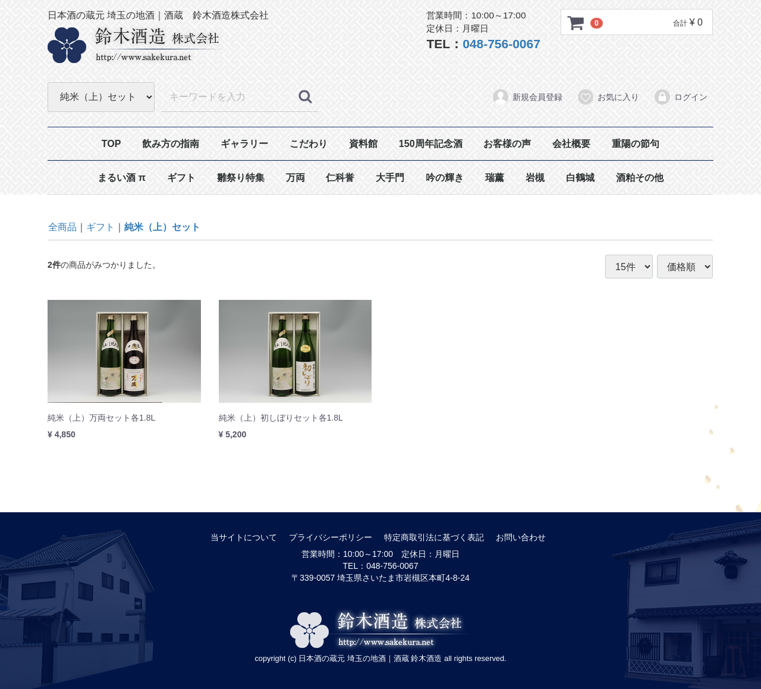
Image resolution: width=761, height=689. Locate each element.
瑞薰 (494, 178)
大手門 (390, 178)
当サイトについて (243, 537)
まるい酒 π (122, 178)
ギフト (181, 178)
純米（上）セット (162, 227)
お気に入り (608, 97)
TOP (111, 144)
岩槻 (535, 178)
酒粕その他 (639, 178)
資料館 (363, 144)
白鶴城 (580, 178)
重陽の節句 (635, 144)
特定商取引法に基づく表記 (434, 537)
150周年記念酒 (431, 144)
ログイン (680, 97)
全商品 (62, 227)
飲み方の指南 (170, 144)
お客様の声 (507, 144)
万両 (295, 178)
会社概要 (571, 144)
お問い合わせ (521, 537)
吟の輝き (445, 178)
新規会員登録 (527, 97)
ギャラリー (244, 144)
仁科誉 (340, 178)
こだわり (309, 144)
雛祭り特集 (241, 178)
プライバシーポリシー (330, 537)
